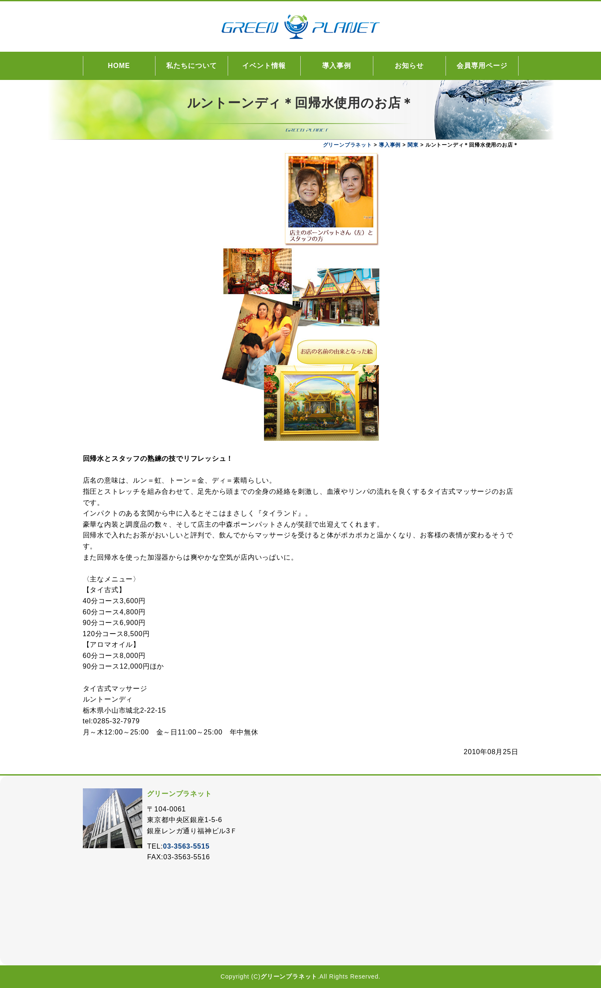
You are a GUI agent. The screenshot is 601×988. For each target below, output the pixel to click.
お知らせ (409, 65)
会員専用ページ (482, 65)
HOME (119, 65)
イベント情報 (264, 65)
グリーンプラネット (289, 976)
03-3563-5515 (186, 846)
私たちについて (191, 65)
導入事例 (336, 65)
